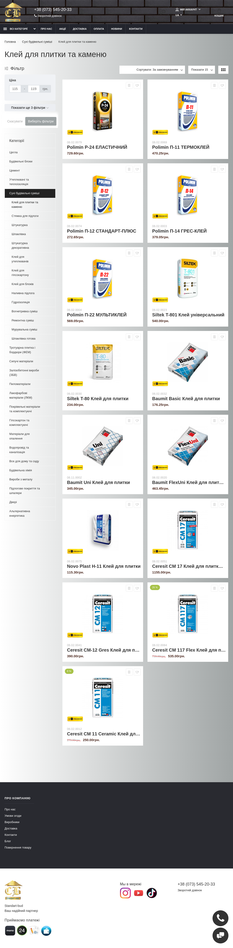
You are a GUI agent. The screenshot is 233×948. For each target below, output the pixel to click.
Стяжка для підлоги (25, 216)
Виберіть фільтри (40, 121)
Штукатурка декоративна (20, 245)
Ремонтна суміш (23, 320)
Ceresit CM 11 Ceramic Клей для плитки (104, 733)
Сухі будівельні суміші (24, 193)
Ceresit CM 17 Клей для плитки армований (189, 566)
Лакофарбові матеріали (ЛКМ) (20, 395)
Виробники (12, 822)
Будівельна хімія (20, 470)
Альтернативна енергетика (19, 513)
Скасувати (15, 121)
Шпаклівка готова (23, 338)
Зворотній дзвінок (48, 15)
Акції (62, 28)
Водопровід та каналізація (19, 450)
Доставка (80, 28)
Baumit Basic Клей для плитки (186, 398)
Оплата (99, 28)
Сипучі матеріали (21, 361)
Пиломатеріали (19, 384)
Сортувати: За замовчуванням (157, 69)
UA (177, 15)
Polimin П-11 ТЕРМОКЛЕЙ (180, 147)
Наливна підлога (23, 293)
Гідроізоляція (21, 302)
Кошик (219, 12)
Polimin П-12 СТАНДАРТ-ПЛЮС (101, 230)
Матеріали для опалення (19, 436)
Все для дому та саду (24, 461)
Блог (8, 841)
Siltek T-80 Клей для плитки (98, 398)
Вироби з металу (20, 479)
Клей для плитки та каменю (25, 204)
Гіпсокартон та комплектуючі (19, 423)
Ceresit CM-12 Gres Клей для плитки (104, 650)
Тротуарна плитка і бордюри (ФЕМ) (22, 350)
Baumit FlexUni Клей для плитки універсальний (189, 482)
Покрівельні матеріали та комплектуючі (24, 409)
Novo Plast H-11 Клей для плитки (104, 566)
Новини (116, 28)
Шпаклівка (19, 234)
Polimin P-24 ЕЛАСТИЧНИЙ (97, 147)
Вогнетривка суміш (25, 311)
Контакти (135, 28)
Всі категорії (15, 28)
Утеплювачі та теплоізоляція (19, 182)
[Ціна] (15, 89)
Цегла (13, 152)
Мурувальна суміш (24, 329)
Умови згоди (13, 815)
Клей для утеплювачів (20, 259)
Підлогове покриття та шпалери (24, 491)
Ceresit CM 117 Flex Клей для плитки (189, 650)
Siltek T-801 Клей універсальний (188, 314)
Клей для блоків (22, 284)
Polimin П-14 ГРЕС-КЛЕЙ (179, 230)
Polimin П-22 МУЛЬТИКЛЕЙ (97, 314)
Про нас (46, 28)
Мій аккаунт (186, 9)
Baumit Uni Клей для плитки (98, 482)
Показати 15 (199, 69)
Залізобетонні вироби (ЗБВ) (24, 373)
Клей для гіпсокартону (20, 273)
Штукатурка (20, 225)
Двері (13, 502)
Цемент (14, 170)
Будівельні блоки (20, 161)
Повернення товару (18, 847)
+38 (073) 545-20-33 (53, 9)
